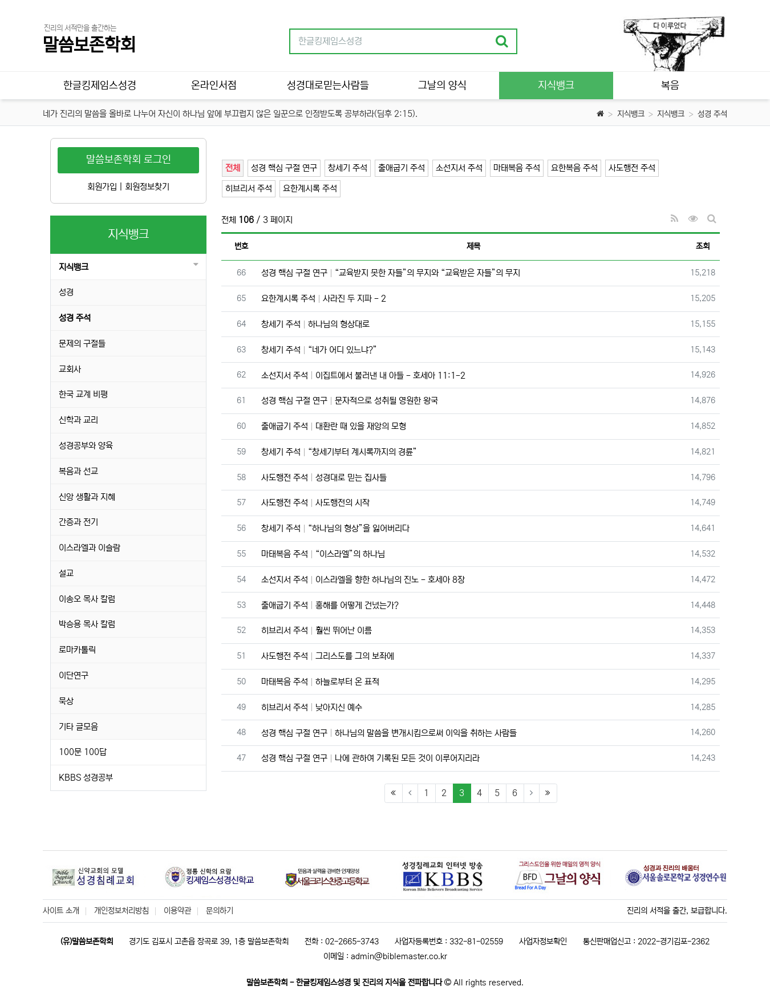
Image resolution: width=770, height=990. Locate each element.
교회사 (70, 369)
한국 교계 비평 (83, 394)
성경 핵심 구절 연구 (284, 168)
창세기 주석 (347, 168)
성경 (66, 292)
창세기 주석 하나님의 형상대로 (315, 324)
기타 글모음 (78, 727)
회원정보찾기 (147, 187)
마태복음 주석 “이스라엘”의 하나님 (323, 554)
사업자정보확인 (543, 941)
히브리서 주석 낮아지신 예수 (311, 707)
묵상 (66, 701)
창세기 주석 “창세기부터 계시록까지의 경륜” (339, 452)
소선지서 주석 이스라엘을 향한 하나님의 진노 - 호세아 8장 (363, 580)
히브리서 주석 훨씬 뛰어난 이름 (316, 630)
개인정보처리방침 (121, 910)
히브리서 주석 (248, 188)
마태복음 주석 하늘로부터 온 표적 (320, 682)
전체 (232, 168)
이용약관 (177, 910)
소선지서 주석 (459, 168)
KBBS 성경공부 (86, 777)
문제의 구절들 (82, 343)
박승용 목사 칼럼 (87, 624)
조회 (703, 246)
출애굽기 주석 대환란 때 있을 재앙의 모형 (333, 426)
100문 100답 (83, 752)
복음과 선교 (78, 471)
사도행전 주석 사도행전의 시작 (315, 503)
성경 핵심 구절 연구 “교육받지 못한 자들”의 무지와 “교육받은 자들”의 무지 (390, 273)
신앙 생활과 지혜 (87, 497)
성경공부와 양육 (86, 446)
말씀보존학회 (89, 45)
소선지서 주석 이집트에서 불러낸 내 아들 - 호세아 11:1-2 (363, 375)
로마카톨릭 (77, 650)
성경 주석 (712, 114)
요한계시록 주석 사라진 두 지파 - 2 (323, 298)
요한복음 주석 (574, 168)
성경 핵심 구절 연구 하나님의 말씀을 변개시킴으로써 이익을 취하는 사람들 (389, 733)
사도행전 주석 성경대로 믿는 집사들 (324, 477)
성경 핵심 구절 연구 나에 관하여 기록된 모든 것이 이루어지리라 (370, 758)
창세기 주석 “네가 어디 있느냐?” (319, 350)
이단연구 (73, 675)
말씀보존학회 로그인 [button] (128, 159)
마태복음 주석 (516, 168)
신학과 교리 (78, 420)
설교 (66, 573)
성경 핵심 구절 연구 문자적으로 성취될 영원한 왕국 (349, 400)
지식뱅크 (631, 114)
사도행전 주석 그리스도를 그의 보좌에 (327, 656)
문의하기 (219, 910)
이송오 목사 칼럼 (87, 599)
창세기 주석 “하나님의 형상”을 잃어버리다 (335, 528)
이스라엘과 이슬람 (89, 548)
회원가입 (102, 187)
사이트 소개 (61, 910)
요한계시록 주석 (310, 188)
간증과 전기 (78, 522)
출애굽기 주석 (401, 168)
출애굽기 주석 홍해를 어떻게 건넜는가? (330, 605)
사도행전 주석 (632, 168)
